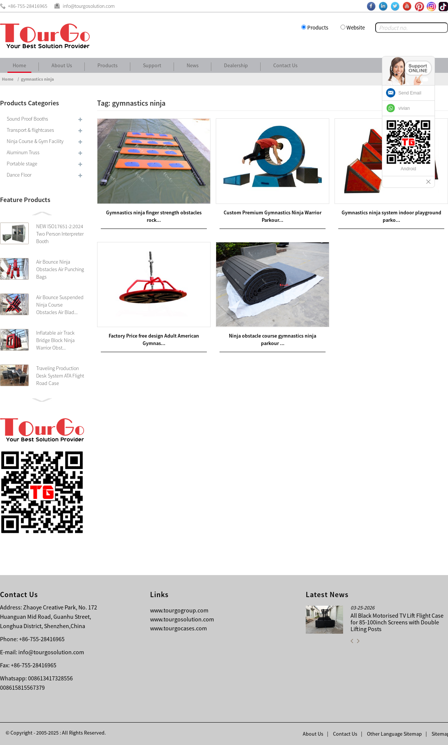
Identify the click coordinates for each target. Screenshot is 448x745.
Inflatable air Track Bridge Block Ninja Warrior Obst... (55, 340)
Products (317, 27)
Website (355, 27)
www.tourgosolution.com (182, 619)
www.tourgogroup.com (179, 610)
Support (152, 65)
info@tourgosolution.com (51, 652)
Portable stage (22, 163)
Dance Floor (19, 174)
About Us (62, 65)
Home (19, 65)
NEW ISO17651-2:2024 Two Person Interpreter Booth (60, 234)
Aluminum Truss (23, 152)
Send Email (409, 93)
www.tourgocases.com (178, 628)
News (193, 65)
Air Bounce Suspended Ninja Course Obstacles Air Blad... (60, 305)
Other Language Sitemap (394, 733)
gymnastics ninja (37, 79)
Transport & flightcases (30, 130)
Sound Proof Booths (27, 118)
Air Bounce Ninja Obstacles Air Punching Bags (60, 269)
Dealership (236, 65)
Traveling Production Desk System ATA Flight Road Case (60, 376)
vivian (404, 108)
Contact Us (285, 65)
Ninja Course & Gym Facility (35, 141)
